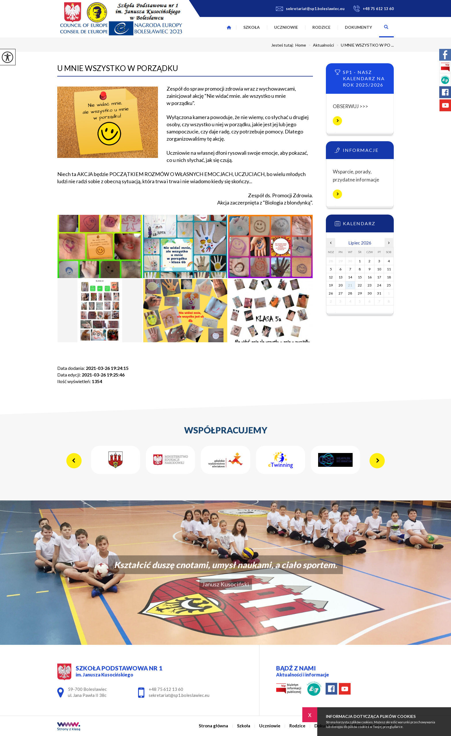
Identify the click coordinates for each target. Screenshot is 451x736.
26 (331, 293)
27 (341, 293)
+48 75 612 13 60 (373, 8)
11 (389, 269)
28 (350, 293)
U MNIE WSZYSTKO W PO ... (364, 45)
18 (389, 277)
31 (379, 293)
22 (360, 285)
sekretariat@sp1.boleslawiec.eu (310, 8)
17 (379, 277)
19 (331, 285)
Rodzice (321, 27)
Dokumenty (358, 27)
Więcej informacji (337, 120)
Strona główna (229, 27)
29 (360, 293)
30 (370, 293)
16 (370, 277)
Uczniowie (286, 27)
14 (350, 277)
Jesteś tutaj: (283, 45)
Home (300, 45)
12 (331, 277)
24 (379, 285)
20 (341, 285)
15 (360, 277)
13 (341, 277)
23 (370, 285)
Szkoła (251, 27)
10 (379, 269)
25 (389, 285)
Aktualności (320, 45)
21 (350, 285)
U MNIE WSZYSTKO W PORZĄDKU (117, 68)
